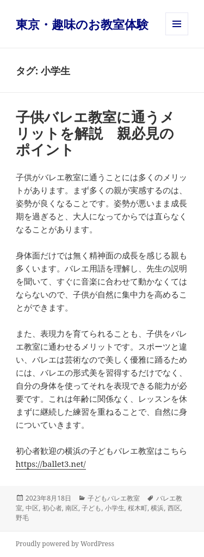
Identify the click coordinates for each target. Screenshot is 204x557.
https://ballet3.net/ (51, 463)
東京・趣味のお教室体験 (82, 24)
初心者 (52, 507)
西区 (174, 507)
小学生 (115, 507)
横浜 (157, 507)
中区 (32, 507)
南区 (71, 507)
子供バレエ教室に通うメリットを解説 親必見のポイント (95, 133)
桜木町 (137, 507)
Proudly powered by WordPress (65, 543)
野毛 (22, 517)
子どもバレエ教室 (114, 498)
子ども (91, 507)
